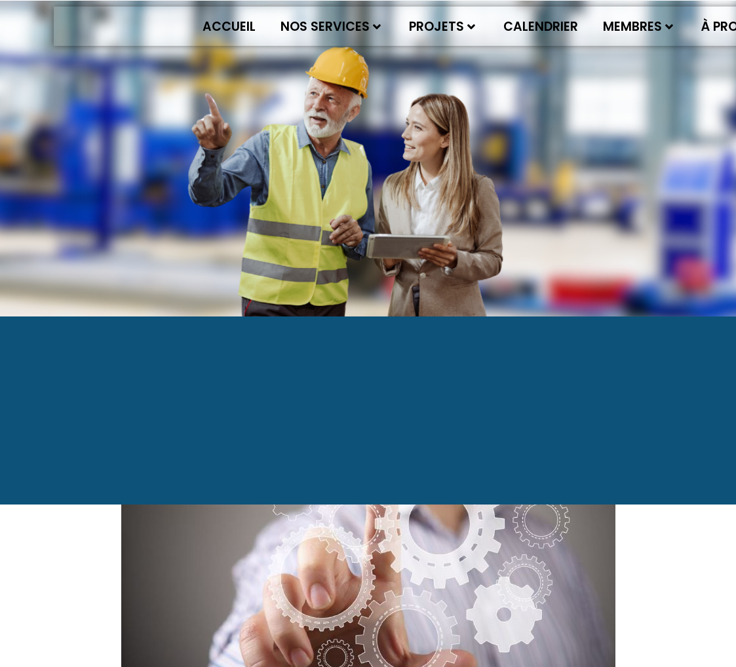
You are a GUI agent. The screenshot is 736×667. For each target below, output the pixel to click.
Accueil (229, 26)
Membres (638, 26)
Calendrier (540, 26)
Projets (442, 26)
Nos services (331, 26)
